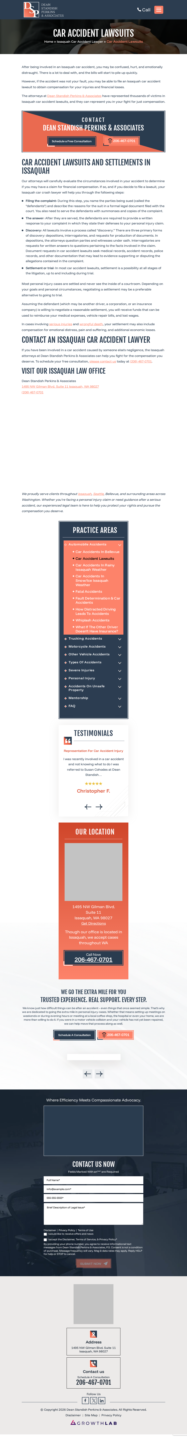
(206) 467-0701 (141, 362)
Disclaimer (50, 1233)
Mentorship (79, 700)
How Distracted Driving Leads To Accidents (96, 612)
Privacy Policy (67, 1233)
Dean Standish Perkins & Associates (74, 96)
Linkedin (101, 1403)
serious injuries (60, 325)
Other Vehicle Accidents (90, 656)
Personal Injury (82, 680)
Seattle (98, 495)
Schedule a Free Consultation (69, 142)
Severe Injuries (82, 672)
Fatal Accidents (89, 592)
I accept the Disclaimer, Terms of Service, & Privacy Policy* (82, 1242)
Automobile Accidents (88, 545)
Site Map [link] (91, 1418)
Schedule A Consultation (71, 1037)
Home (47, 41)
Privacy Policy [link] (112, 1418)
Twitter (93, 1403)
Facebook (85, 1403)
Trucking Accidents (86, 639)
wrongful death (91, 325)
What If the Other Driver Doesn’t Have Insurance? (97, 630)
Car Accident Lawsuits (95, 559)
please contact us (103, 362)
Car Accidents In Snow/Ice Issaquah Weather (92, 581)
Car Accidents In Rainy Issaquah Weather (95, 568)
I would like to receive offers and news (70, 1237)
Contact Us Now (93, 1167)
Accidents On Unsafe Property (87, 690)
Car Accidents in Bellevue (97, 552)
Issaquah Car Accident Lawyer (80, 41)
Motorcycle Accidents (88, 648)
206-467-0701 (127, 141)
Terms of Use (85, 1233)
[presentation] (88, 809)
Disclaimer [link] (73, 1418)
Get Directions (93, 925)
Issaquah (85, 495)
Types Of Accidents (86, 664)
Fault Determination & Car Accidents (98, 601)
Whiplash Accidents (93, 621)
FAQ (72, 708)
